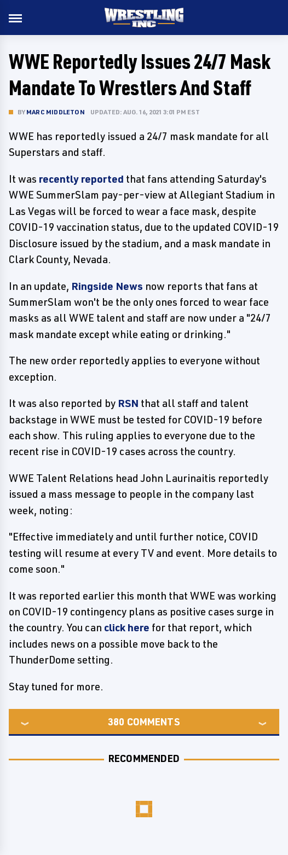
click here (126, 627)
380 (116, 722)
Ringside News (107, 286)
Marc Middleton (55, 112)
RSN (128, 403)
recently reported (81, 178)
